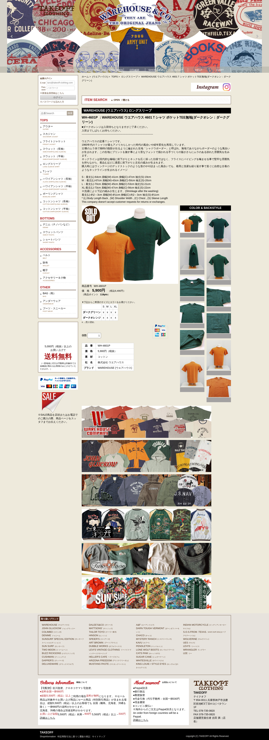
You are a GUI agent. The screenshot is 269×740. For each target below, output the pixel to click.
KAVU (142, 642)
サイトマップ (98, 736)
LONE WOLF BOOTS (155, 649)
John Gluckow (58, 628)
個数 (84, 335)
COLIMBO (51, 632)
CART (220, 69)
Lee (187, 653)
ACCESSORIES (113, 69)
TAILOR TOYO (102, 632)
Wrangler (194, 649)
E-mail (42, 83)
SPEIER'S (99, 639)
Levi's (191, 646)
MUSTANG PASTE (107, 664)
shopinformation (48, 736)
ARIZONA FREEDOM (109, 660)
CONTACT (177, 69)
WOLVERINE (196, 639)
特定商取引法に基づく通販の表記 (74, 736)
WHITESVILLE (149, 660)
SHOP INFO (155, 69)
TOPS (70, 69)
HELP (198, 69)
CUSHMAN (54, 656)
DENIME (51, 635)
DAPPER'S (53, 660)
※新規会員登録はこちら (52, 93)
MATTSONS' (101, 628)
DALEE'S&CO (100, 624)
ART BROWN (103, 642)
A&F (145, 624)
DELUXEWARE (58, 664)
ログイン (58, 97)
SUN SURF (53, 646)
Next (257, 36)
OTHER (134, 69)
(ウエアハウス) (100, 76)
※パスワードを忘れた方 (52, 102)
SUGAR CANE (150, 656)
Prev (12, 36)
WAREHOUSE (55, 624)
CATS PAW (148, 653)
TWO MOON (54, 649)
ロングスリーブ (129, 76)
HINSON (98, 635)
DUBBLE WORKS (105, 646)
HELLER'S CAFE (104, 656)
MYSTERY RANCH (153, 639)
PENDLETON (149, 646)
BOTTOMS (91, 69)
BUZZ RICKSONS (58, 653)
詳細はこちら (47, 717)
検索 (70, 113)
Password (43, 88)
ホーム (85, 76)
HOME (49, 69)
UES (189, 642)
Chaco (143, 635)
